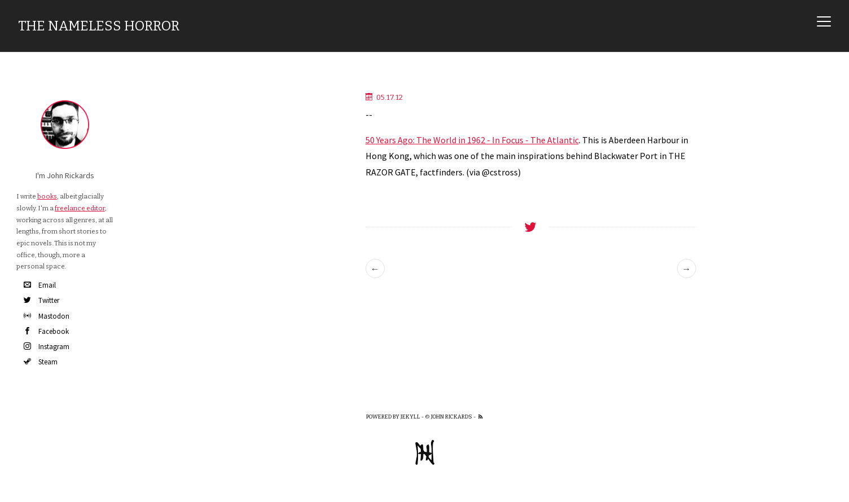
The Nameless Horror (98, 26)
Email (40, 285)
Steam (41, 362)
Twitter (41, 300)
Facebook (46, 331)
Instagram (46, 346)
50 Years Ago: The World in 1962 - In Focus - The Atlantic (472, 140)
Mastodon (46, 316)
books (47, 196)
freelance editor (80, 208)
